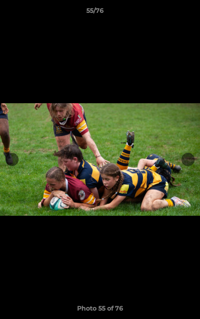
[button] (168, 13)
